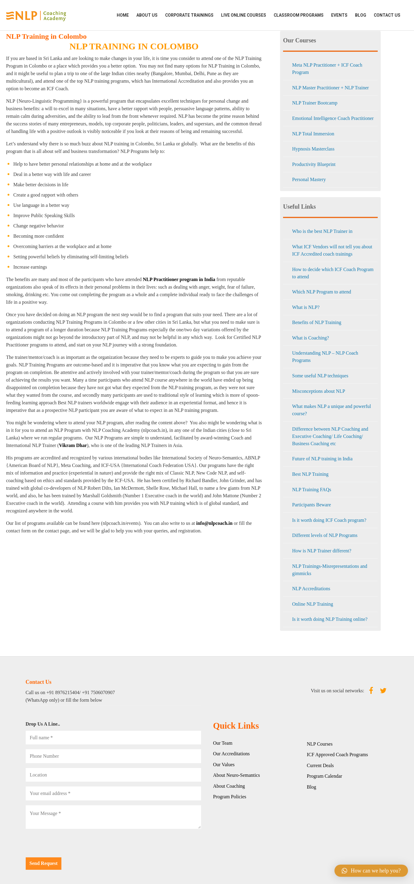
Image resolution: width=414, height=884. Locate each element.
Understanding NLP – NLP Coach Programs (325, 356)
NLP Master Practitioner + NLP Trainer (330, 87)
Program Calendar (324, 776)
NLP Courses (320, 744)
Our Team (223, 743)
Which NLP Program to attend (321, 291)
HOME (123, 15)
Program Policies (229, 796)
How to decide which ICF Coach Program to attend (332, 273)
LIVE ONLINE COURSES (243, 15)
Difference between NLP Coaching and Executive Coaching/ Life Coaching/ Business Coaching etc (330, 436)
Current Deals (320, 765)
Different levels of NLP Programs (324, 535)
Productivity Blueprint (314, 164)
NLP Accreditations (311, 588)
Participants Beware (311, 504)
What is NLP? (306, 307)
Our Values (224, 764)
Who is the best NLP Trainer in (322, 231)
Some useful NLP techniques (320, 375)
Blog (360, 15)
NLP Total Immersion (313, 133)
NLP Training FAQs (311, 489)
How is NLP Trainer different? (321, 550)
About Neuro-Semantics (236, 775)
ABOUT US (147, 15)
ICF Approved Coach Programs (337, 754)
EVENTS (339, 15)
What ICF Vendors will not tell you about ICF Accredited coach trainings (332, 250)
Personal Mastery (309, 179)
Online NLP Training (312, 604)
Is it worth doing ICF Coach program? (329, 520)
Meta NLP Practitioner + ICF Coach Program (327, 68)
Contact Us (387, 15)
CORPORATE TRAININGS (189, 15)
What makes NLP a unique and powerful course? (331, 410)
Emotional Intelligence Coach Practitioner (333, 118)
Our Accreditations (231, 753)
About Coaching (229, 786)
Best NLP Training (310, 474)
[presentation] (72, 845)
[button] (371, 871)
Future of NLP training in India (322, 458)
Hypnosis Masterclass (313, 148)
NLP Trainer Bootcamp (314, 102)
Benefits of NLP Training (316, 322)
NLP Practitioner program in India (179, 279)
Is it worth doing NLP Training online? (329, 619)
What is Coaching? (310, 337)
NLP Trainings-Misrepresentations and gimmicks (329, 570)
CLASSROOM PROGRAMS (299, 15)
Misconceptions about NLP (318, 391)
